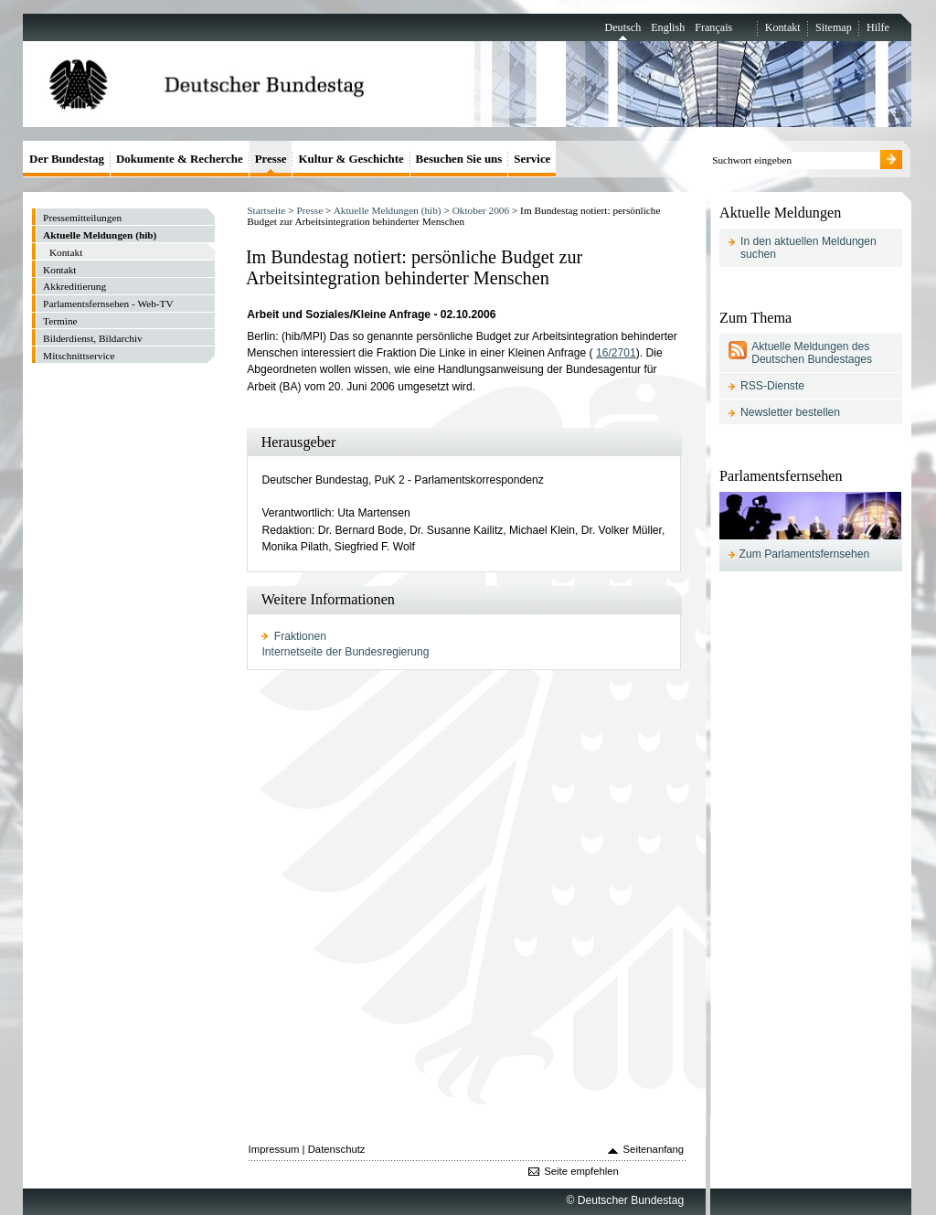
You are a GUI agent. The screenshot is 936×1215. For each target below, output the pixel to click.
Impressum (274, 1149)
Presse (309, 210)
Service (532, 158)
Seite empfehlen (581, 1171)
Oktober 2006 (480, 210)
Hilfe (878, 27)
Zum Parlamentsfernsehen (804, 554)
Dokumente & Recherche (179, 158)
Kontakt (783, 27)
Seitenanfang (654, 1149)
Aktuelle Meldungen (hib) (387, 210)
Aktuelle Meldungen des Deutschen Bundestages (811, 353)
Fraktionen (300, 636)
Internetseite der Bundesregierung (345, 651)
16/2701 (616, 352)
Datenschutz (337, 1149)
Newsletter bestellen (790, 412)
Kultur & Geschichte (350, 158)
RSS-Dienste (772, 385)
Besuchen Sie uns (459, 158)
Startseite (266, 210)
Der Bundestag (66, 158)
